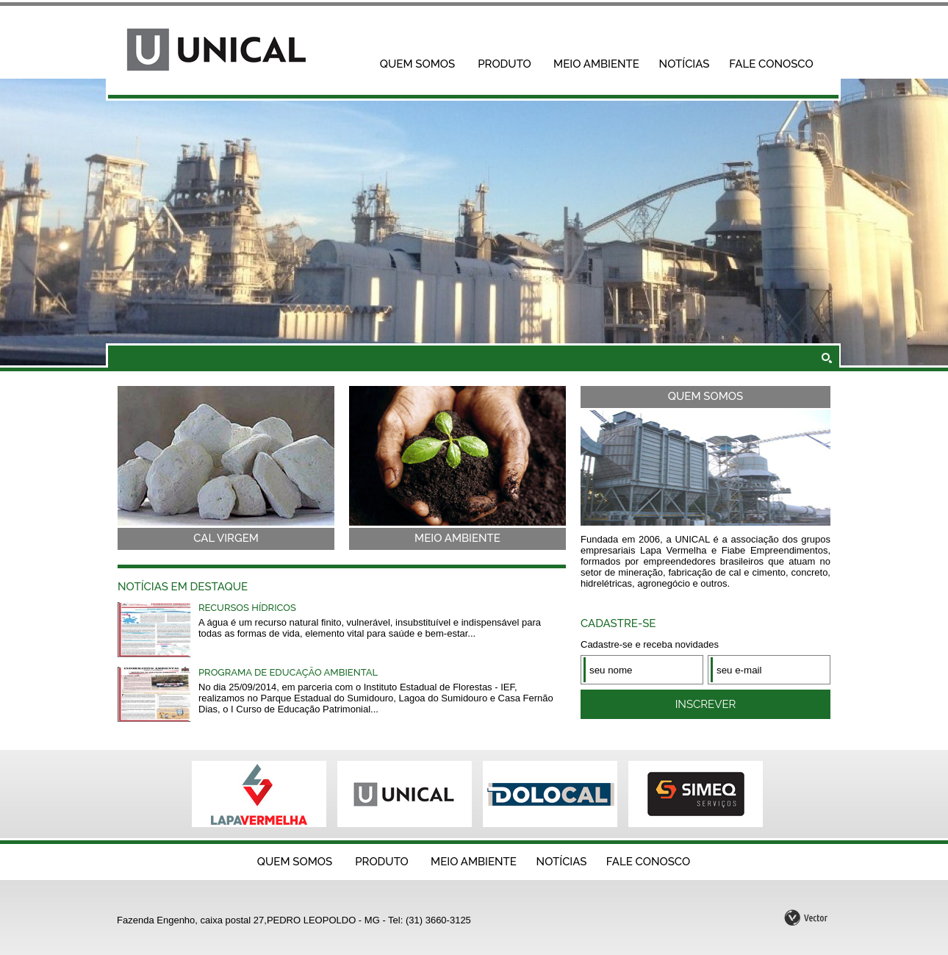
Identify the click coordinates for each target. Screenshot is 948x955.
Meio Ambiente (596, 64)
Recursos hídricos (247, 607)
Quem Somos (417, 64)
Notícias (684, 64)
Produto (504, 64)
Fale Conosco (771, 64)
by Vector (807, 916)
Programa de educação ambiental (288, 672)
